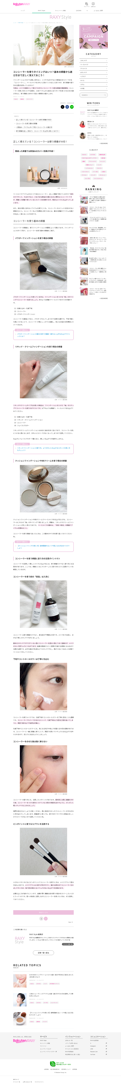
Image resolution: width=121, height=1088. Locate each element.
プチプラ (99, 168)
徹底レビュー (89, 165)
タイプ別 (46, 1002)
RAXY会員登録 (94, 1040)
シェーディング (54, 1002)
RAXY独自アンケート (54, 983)
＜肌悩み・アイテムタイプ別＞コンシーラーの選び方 (34, 127)
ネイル (82, 80)
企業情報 (46, 1069)
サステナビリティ (39, 1082)
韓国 (84, 161)
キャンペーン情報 (60, 10)
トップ (23, 10)
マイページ (43, 1046)
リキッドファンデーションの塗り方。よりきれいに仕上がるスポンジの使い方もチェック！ (43, 449)
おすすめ (38, 983)
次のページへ (43, 912)
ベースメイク (21, 96)
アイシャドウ (92, 161)
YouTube (92, 1054)
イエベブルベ (85, 171)
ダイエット (102, 175)
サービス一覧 (16, 1082)
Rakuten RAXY (21, 4)
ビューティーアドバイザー (47, 1051)
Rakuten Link (93, 1051)
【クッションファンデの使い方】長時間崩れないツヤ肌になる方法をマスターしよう (43, 547)
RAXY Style (41, 10)
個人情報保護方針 (55, 1069)
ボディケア (83, 72)
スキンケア (83, 60)
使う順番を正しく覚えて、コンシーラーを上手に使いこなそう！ (38, 131)
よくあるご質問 (98, 10)
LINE (91, 1049)
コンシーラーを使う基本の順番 (26, 123)
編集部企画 (102, 154)
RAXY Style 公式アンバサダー (89, 158)
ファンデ (45, 1021)
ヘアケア (83, 76)
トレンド (102, 161)
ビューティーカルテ (45, 1049)
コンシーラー (29, 99)
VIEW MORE (104, 143)
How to (15, 99)
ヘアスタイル (89, 168)
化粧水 (103, 171)
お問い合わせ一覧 (27, 1082)
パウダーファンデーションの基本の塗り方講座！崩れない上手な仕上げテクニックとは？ (43, 335)
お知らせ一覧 (69, 1040)
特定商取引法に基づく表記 (72, 1054)
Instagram (93, 1046)
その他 (82, 88)
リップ (45, 983)
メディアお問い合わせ (71, 1043)
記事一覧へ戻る (43, 953)
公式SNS (78, 10)
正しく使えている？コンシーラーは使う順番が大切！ (34, 119)
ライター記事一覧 (67, 944)
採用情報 (74, 1069)
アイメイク (83, 68)
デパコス (84, 175)
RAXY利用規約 (69, 1051)
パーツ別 (95, 171)
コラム (82, 84)
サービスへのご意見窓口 (72, 1049)
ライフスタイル (98, 178)
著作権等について (66, 1069)
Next (70, 922)
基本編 (22, 99)
